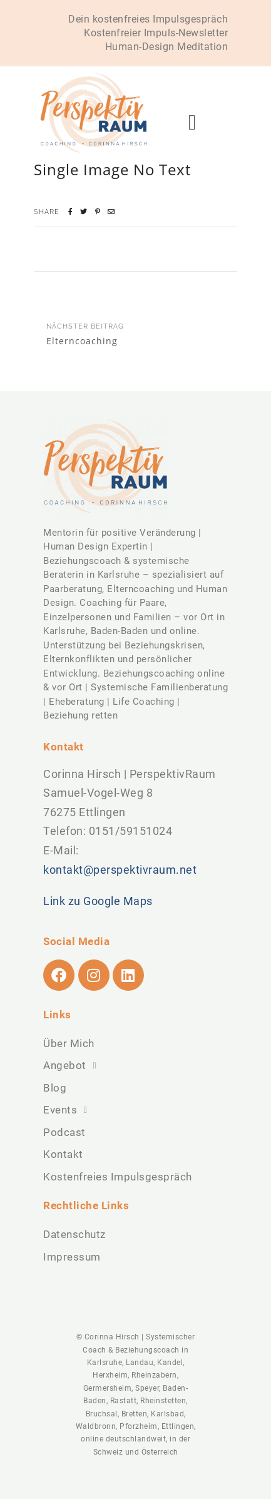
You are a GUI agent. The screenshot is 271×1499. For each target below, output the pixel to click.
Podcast (64, 1132)
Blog (54, 1088)
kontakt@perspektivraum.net (120, 869)
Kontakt (63, 1154)
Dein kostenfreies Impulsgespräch (148, 19)
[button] (192, 122)
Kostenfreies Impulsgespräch (117, 1176)
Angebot (73, 1066)
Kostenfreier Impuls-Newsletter (156, 33)
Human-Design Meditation (166, 47)
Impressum (72, 1257)
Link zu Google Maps (98, 901)
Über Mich (69, 1043)
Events (69, 1110)
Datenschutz (74, 1234)
